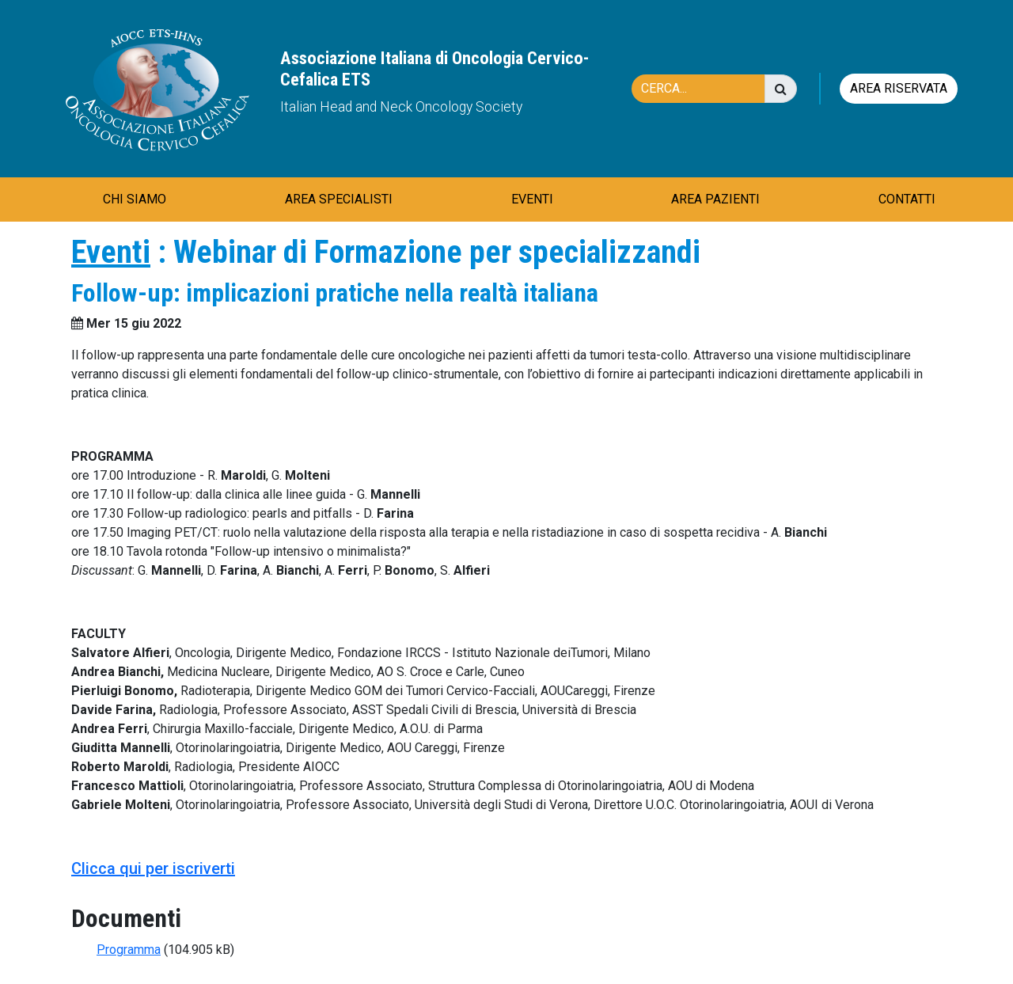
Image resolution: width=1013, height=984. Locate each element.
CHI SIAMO (134, 199)
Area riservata (898, 88)
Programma (129, 949)
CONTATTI (906, 199)
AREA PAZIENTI (715, 199)
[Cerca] (706, 88)
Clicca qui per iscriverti (153, 868)
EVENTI (532, 199)
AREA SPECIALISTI (339, 199)
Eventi (110, 252)
